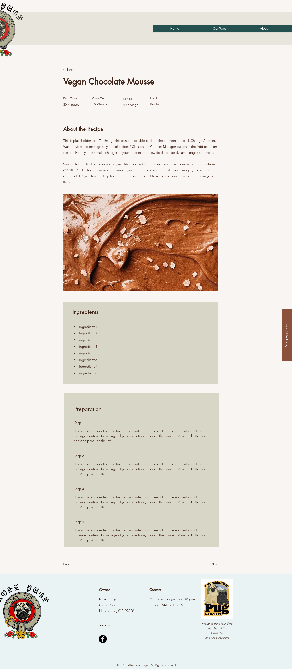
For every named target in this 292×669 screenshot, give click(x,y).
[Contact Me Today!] (286, 334)
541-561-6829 (172, 605)
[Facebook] (103, 639)
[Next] (208, 564)
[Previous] (76, 564)
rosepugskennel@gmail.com (181, 599)
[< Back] (76, 69)
